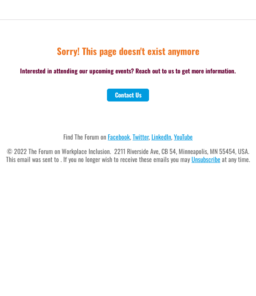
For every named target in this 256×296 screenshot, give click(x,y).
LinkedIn (161, 137)
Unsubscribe (205, 159)
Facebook (119, 137)
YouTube (183, 137)
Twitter (141, 137)
